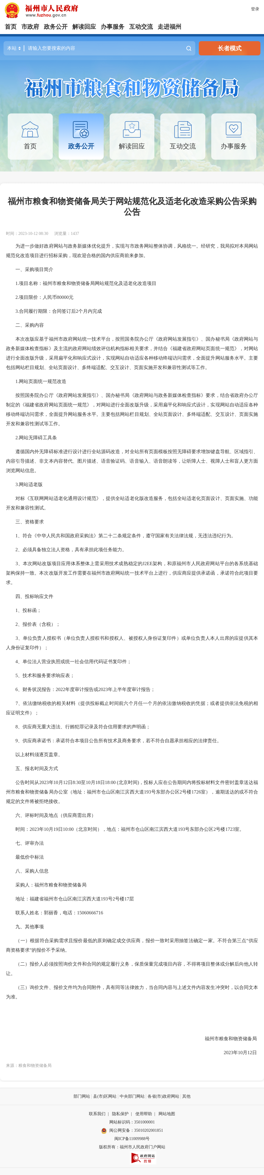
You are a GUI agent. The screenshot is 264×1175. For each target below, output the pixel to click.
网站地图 (167, 1114)
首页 (11, 26)
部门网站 (81, 1096)
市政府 (30, 26)
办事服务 (112, 26)
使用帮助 (143, 1114)
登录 (255, 9)
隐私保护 (120, 1114)
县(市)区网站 (104, 1096)
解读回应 (84, 26)
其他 (186, 1096)
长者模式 (229, 48)
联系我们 (97, 1114)
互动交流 (141, 26)
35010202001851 (148, 1130)
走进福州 (169, 26)
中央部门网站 (132, 1096)
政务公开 (56, 26)
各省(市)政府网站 (163, 1096)
